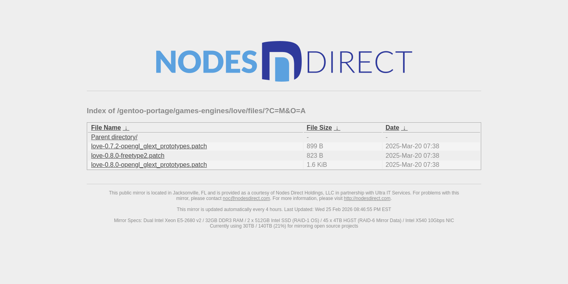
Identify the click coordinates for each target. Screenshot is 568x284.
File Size (319, 127)
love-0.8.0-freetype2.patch (127, 155)
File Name (106, 127)
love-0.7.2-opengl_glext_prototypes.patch (149, 146)
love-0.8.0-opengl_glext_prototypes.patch (149, 164)
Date (393, 127)
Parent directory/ (114, 137)
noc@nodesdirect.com (246, 198)
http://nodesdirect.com (367, 198)
